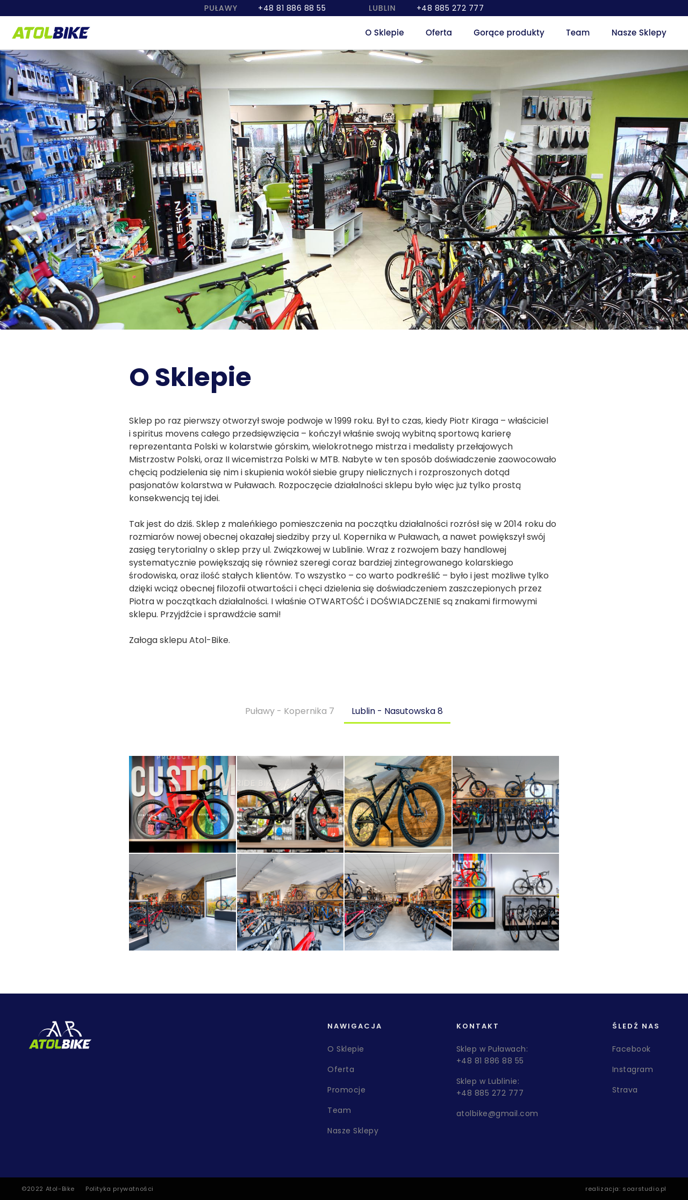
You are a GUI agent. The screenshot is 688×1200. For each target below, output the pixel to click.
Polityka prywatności (119, 1188)
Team (578, 32)
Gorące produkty (509, 32)
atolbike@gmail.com (497, 1113)
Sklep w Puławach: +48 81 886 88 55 (492, 1055)
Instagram (633, 1069)
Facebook (631, 1049)
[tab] (290, 711)
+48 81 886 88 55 (292, 8)
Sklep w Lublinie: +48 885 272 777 (490, 1087)
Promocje (346, 1089)
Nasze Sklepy (639, 32)
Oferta (439, 32)
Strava (625, 1089)
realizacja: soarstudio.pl (625, 1188)
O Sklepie (385, 32)
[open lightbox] (182, 804)
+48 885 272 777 (450, 8)
